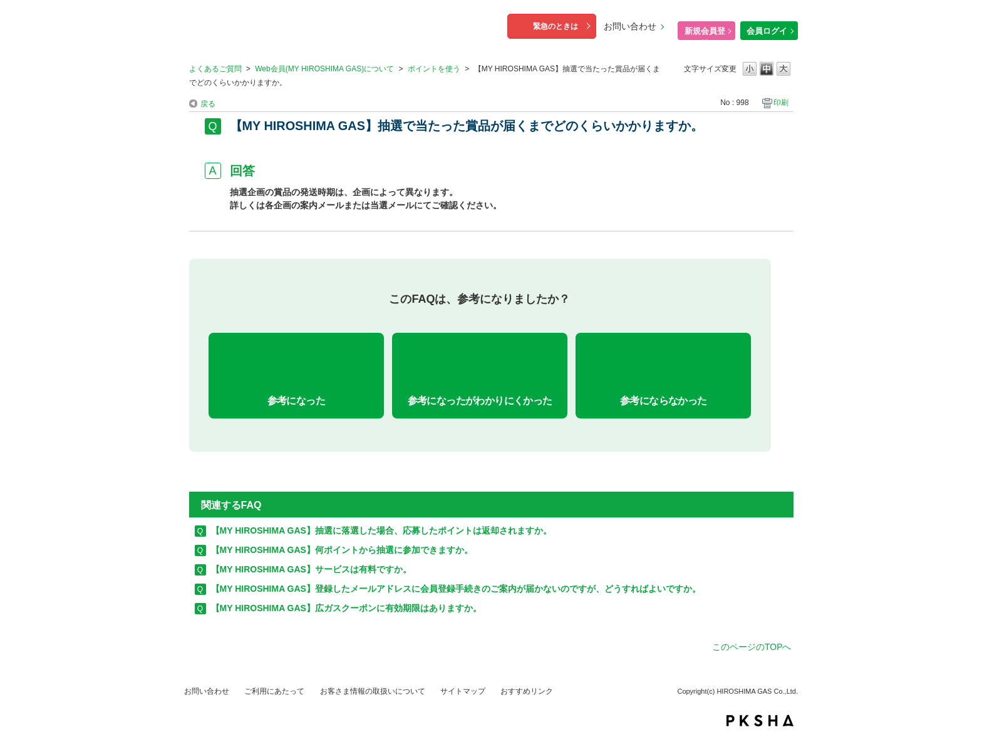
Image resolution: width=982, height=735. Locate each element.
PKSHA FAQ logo (759, 720)
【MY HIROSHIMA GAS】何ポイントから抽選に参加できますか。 (342, 550)
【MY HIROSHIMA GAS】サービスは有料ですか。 (311, 569)
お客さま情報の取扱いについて (372, 691)
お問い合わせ (630, 26)
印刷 (780, 102)
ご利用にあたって (274, 691)
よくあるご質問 (215, 68)
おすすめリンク (526, 691)
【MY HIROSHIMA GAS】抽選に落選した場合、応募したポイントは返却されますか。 (381, 530)
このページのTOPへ (752, 647)
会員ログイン (767, 33)
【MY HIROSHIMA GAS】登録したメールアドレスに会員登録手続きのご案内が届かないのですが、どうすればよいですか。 (456, 589)
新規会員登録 (705, 33)
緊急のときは (555, 26)
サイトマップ (462, 691)
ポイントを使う (434, 68)
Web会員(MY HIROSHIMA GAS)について (324, 68)
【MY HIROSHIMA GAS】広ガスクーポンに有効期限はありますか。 (346, 608)
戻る (207, 103)
